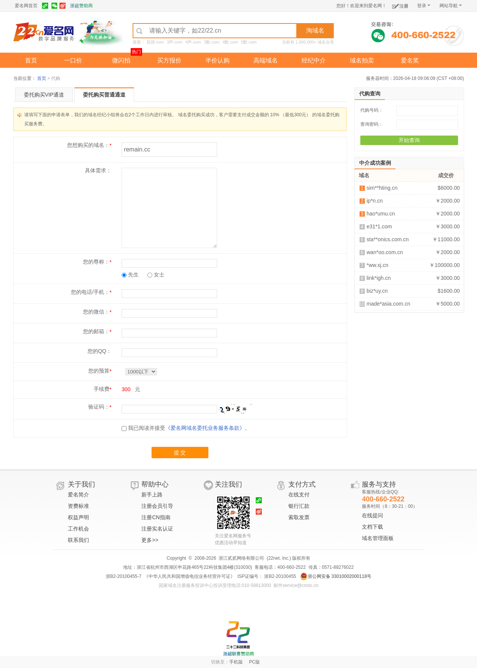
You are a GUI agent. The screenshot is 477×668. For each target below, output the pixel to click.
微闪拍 (121, 60)
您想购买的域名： (88, 145)
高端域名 (265, 60)
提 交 (180, 452)
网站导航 (450, 5)
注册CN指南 (155, 517)
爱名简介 (78, 495)
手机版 (236, 662)
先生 (130, 275)
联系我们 (78, 540)
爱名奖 (410, 60)
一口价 (73, 60)
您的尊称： (96, 262)
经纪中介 (314, 60)
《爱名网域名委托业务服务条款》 (205, 428)
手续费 (101, 389)
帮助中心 (155, 484)
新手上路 (152, 495)
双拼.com (155, 42)
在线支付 (299, 495)
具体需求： (98, 170)
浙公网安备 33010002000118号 (336, 576)
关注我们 (228, 484)
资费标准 (78, 506)
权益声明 (78, 517)
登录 (423, 5)
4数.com (230, 42)
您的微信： (96, 312)
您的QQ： (100, 351)
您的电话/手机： (90, 292)
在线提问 (372, 515)
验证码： (98, 407)
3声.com (174, 42)
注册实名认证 (157, 529)
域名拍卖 (362, 60)
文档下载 (372, 527)
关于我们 (81, 484)
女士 (155, 275)
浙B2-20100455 (279, 576)
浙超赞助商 (81, 5)
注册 (400, 4)
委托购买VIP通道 (44, 95)
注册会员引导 (157, 506)
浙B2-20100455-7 (124, 576)
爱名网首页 (26, 5)
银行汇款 (299, 506)
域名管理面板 (378, 538)
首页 (31, 60)
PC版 (254, 662)
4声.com (193, 42)
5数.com (248, 42)
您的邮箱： (96, 331)
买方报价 (169, 60)
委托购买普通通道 (104, 95)
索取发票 (299, 517)
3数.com (211, 42)
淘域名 (315, 30)
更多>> (149, 540)
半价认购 (217, 60)
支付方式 (302, 484)
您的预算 (98, 371)
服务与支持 (379, 484)
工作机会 (78, 529)
